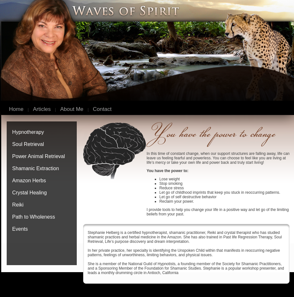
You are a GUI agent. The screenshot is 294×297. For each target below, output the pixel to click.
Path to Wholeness (33, 217)
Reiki (18, 204)
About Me (71, 109)
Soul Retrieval (28, 144)
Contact (102, 109)
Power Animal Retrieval (38, 156)
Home (16, 109)
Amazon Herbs (29, 180)
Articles (42, 109)
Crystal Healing (29, 192)
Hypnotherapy (28, 132)
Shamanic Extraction (35, 168)
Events (20, 229)
